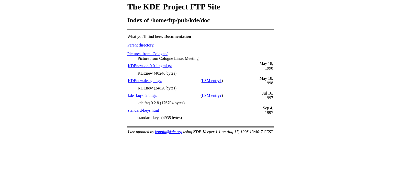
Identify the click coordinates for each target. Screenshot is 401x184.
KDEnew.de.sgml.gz (145, 80)
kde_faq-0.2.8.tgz (142, 95)
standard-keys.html (143, 110)
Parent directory (140, 45)
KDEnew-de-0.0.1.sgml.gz (150, 66)
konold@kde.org (168, 132)
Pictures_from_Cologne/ (147, 54)
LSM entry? (211, 80)
